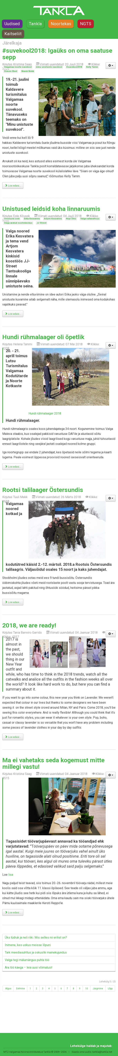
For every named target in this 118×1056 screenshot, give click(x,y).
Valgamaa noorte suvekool (18, 67)
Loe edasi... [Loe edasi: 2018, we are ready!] (13, 737)
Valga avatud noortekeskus (18, 223)
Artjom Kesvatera (53, 218)
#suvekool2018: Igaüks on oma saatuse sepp (57, 54)
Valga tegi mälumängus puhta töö (27, 960)
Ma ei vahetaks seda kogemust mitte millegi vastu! (53, 763)
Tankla (35, 23)
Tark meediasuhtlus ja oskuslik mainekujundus (36, 952)
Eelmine (20, 988)
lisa (10, 874)
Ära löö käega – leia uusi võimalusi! (28, 967)
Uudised (12, 23)
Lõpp (110, 988)
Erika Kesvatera (32, 218)
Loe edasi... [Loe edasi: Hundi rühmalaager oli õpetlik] (13, 466)
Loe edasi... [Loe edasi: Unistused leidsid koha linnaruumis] (13, 313)
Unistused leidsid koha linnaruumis (51, 208)
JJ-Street (41, 223)
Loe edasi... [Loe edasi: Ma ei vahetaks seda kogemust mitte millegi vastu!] (13, 912)
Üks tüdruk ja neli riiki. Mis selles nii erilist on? (36, 937)
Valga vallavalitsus (89, 218)
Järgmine (98, 988)
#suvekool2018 (74, 67)
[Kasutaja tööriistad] (111, 65)
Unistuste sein (12, 218)
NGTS (85, 23)
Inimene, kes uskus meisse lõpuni (28, 945)
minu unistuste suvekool (49, 67)
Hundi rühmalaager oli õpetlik (43, 337)
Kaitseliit (13, 33)
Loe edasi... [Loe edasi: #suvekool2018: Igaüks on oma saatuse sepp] (13, 185)
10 (86, 988)
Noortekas (61, 23)
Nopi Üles (71, 218)
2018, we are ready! (29, 625)
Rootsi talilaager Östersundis (42, 489)
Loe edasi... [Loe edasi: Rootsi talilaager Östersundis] (13, 602)
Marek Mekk (27, 71)
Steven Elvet (10, 71)
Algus (8, 988)
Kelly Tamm (92, 67)
